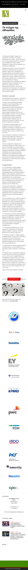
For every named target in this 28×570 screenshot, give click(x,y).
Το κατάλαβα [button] (22, 4)
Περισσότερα (14, 6)
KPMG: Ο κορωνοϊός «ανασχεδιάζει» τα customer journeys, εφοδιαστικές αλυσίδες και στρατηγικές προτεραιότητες (18, 536)
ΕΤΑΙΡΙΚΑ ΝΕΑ (17, 522)
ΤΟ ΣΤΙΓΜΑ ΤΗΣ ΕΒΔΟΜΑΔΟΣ (10, 23)
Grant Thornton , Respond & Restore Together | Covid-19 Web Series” (17, 525)
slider (12, 522)
